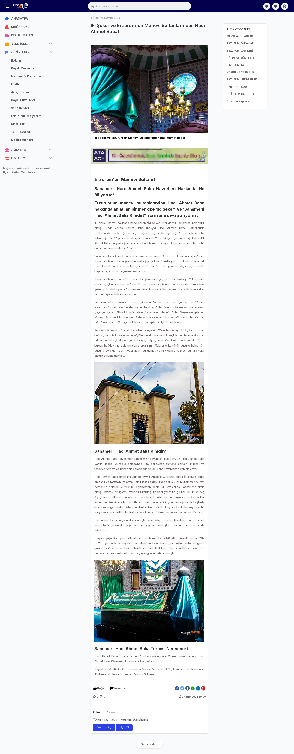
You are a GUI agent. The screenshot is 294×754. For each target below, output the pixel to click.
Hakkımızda (22, 168)
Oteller (16, 84)
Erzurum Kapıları (238, 101)
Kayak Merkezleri (23, 68)
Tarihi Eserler (20, 132)
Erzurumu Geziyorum (26, 116)
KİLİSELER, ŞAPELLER (240, 93)
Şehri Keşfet (20, 108)
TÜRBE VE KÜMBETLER (241, 57)
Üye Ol (124, 727)
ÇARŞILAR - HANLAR (240, 36)
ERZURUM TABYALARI (240, 43)
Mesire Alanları (22, 140)
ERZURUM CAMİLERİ (240, 50)
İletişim (32, 172)
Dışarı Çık (18, 124)
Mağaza (8, 168)
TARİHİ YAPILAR (237, 86)
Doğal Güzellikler (23, 100)
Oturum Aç (104, 727)
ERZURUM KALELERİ (239, 65)
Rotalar (16, 60)
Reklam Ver (18, 172)
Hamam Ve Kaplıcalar (26, 76)
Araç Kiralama (21, 92)
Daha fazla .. (149, 744)
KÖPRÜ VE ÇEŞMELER (241, 72)
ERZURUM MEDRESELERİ (242, 79)
